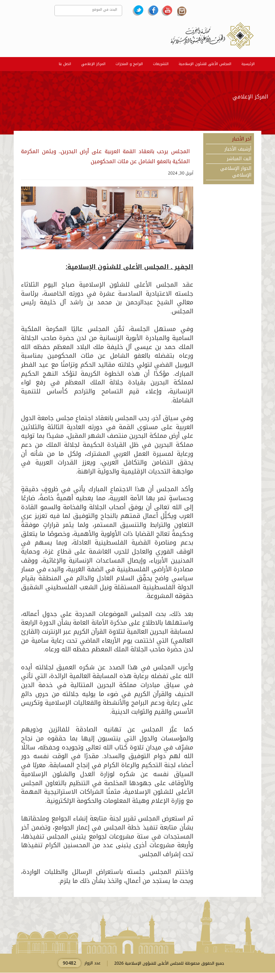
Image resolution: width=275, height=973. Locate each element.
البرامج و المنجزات (129, 63)
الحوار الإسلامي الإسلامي (235, 172)
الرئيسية (248, 63)
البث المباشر (239, 158)
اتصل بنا (65, 63)
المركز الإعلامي (93, 63)
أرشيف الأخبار (238, 149)
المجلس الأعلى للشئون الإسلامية (205, 63)
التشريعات (161, 63)
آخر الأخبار (241, 139)
